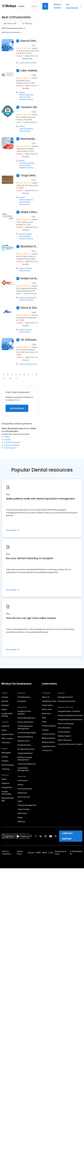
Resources (46, 713)
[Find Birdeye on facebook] (31, 836)
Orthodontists (31, 63)
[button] (16, 378)
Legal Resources (48, 746)
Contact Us (47, 750)
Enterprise (22, 701)
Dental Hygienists (26, 95)
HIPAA (44, 852)
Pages (4, 709)
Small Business (24, 697)
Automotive (23, 780)
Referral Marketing (25, 737)
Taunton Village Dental (29, 107)
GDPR (38, 852)
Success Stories (48, 734)
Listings (5, 697)
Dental (22, 63)
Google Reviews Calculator (69, 711)
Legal (20, 801)
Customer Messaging (27, 732)
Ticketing (5, 769)
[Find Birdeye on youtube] (50, 836)
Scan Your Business (66, 723)
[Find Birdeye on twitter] (36, 836)
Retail (20, 817)
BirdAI (4, 779)
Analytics (5, 783)
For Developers (64, 732)
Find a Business (64, 728)
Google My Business (26, 749)
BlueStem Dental (30, 246)
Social (4, 730)
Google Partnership (6, 792)
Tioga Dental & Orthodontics (30, 175)
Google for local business (24, 712)
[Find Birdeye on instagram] (45, 836)
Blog (44, 717)
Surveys (5, 757)
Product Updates (49, 726)
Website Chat (23, 741)
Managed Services (65, 697)
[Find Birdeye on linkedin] (41, 836)
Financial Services (25, 789)
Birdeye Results (48, 742)
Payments (6, 742)
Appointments (8, 734)
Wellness (21, 821)
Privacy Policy (20, 852)
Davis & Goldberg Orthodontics (30, 307)
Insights (5, 761)
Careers (45, 730)
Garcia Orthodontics (29, 41)
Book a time (47, 709)
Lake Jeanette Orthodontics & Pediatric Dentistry (29, 70)
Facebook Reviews (25, 753)
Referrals (5, 705)
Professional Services (66, 701)
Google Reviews (24, 745)
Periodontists (24, 204)
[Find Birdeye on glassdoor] (55, 836)
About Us (46, 697)
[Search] (45, 6)
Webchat (5, 726)
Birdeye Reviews (48, 738)
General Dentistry (26, 129)
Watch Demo (47, 705)
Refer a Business (65, 740)
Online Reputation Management (25, 727)
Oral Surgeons (10, 448)
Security (31, 852)
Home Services (24, 797)
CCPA (50, 852)
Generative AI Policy (60, 852)
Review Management (26, 718)
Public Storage (24, 809)
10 (10, 378)
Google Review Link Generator (70, 719)
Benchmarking (8, 765)
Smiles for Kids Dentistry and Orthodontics (29, 278)
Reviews (5, 701)
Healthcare (22, 793)
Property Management (27, 805)
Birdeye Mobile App (8, 799)
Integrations (7, 787)
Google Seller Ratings (7, 714)
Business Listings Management (25, 758)
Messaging (6, 752)
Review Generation (25, 722)
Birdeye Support (64, 736)
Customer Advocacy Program (70, 744)
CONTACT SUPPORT (67, 836)
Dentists (28, 234)
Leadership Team (49, 701)
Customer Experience (27, 764)
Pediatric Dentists (26, 99)
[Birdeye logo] (9, 6)
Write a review (57, 6)
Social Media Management (23, 769)
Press (44, 722)
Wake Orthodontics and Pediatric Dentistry (30, 212)
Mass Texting (7, 738)
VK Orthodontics (30, 339)
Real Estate (22, 813)
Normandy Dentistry (30, 138)
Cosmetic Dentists (26, 163)
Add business (17, 408)
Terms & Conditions (6, 852)
